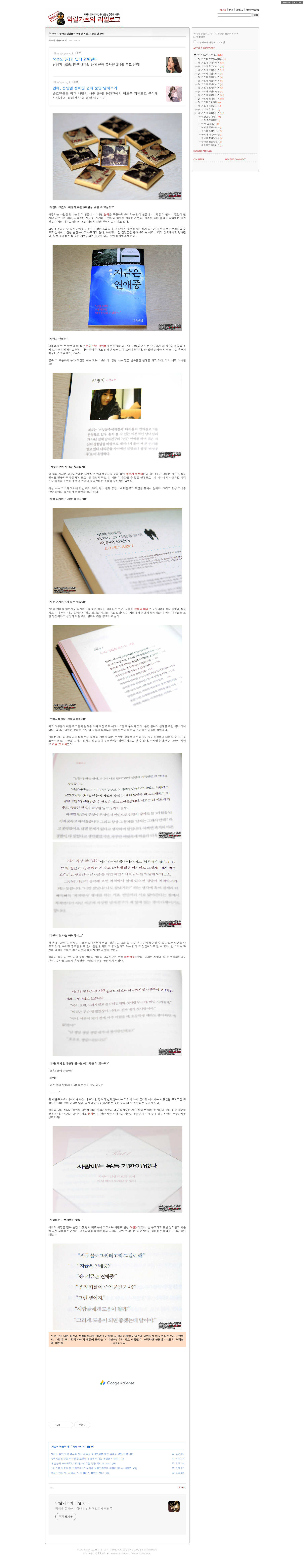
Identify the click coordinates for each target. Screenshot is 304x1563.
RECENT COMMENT (235, 159)
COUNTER (199, 159)
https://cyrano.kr (63, 53)
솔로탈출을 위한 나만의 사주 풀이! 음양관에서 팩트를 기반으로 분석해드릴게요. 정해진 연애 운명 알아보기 (105, 95)
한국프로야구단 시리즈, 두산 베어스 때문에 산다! (77, 1473)
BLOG (223, 10)
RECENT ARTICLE (203, 150)
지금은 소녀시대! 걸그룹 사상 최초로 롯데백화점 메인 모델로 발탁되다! (89, 1453)
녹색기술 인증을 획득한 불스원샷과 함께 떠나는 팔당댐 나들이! (85, 1458)
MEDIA (239, 10)
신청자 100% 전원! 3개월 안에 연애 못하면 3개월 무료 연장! (96, 64)
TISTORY (104, 1549)
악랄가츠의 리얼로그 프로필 (211, 42)
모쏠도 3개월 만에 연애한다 (75, 59)
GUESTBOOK (252, 10)
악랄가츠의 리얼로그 (72, 1503)
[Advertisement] (117, 1383)
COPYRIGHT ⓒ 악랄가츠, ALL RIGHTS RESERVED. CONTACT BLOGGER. (117, 1553)
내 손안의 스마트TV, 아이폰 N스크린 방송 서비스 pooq (80, 1463)
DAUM (94, 1549)
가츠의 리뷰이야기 (58, 40)
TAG (231, 10)
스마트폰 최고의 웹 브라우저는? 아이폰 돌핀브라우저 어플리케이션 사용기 (91, 1468)
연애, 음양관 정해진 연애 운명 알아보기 (85, 88)
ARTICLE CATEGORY (204, 48)
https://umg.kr (62, 82)
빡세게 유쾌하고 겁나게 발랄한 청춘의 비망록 (83, 1508)
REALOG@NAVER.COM (128, 1549)
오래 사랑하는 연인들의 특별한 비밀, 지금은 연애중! (78, 33)
